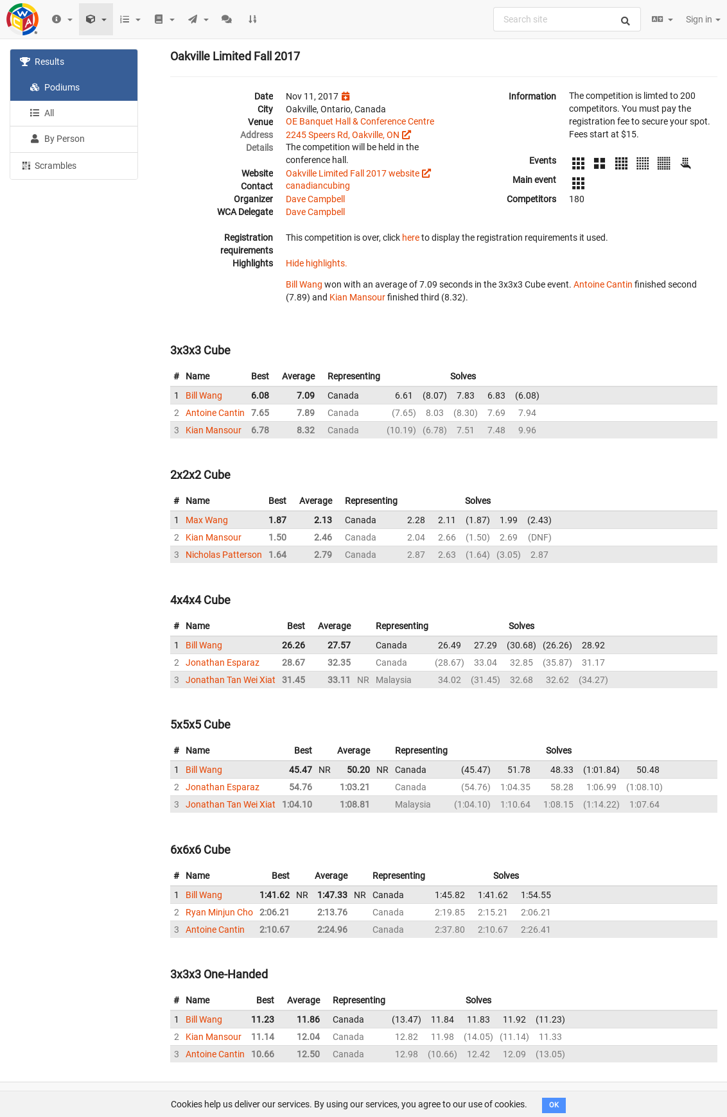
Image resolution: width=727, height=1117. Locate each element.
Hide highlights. (316, 263)
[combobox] (567, 19)
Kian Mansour (357, 297)
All (42, 113)
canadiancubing (318, 185)
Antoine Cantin (603, 284)
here (410, 237)
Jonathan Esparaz (222, 662)
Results (42, 61)
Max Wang (207, 520)
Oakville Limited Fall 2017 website (352, 173)
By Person (57, 139)
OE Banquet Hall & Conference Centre (360, 121)
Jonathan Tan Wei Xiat (231, 680)
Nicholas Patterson (224, 555)
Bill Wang (304, 284)
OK (554, 1105)
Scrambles (48, 165)
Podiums (55, 87)
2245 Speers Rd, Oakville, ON (342, 135)
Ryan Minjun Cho (219, 912)
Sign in (703, 19)
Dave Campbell (315, 199)
